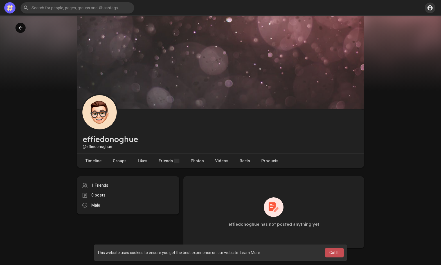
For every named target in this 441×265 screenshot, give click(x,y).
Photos (197, 161)
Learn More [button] (250, 252)
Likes (142, 161)
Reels (245, 161)
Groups (120, 161)
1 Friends (99, 185)
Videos (221, 161)
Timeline (94, 161)
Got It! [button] (334, 252)
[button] (77, 7)
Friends (169, 161)
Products (269, 161)
